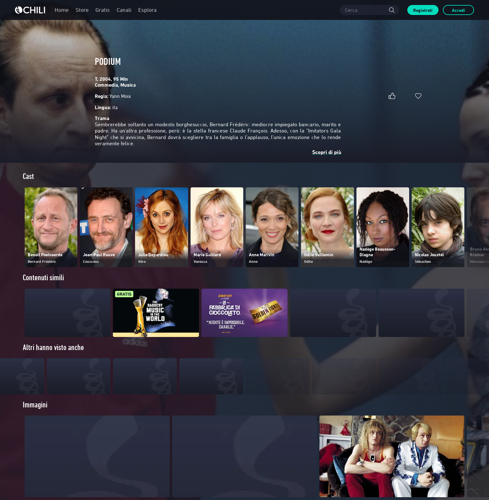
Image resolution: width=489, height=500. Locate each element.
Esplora (147, 10)
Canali (124, 10)
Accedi (458, 10)
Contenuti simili (43, 277)
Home (62, 10)
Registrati (423, 10)
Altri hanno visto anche (53, 347)
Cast (28, 176)
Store (82, 10)
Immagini (35, 417)
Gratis (102, 10)
